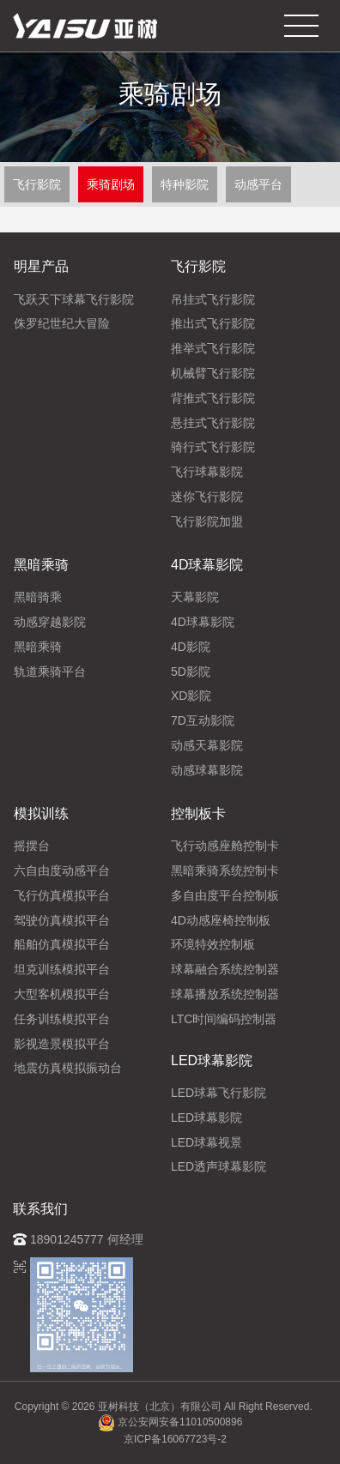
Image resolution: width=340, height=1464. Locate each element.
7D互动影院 (202, 720)
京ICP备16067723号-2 (175, 1439)
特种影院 (185, 184)
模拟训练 (41, 813)
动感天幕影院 (207, 745)
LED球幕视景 (206, 1142)
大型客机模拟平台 (62, 994)
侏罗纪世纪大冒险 (62, 323)
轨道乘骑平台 (50, 671)
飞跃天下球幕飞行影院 (74, 299)
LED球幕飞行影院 (218, 1093)
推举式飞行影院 (213, 348)
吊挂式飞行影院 (213, 299)
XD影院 (191, 695)
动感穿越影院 (50, 622)
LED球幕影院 (211, 1060)
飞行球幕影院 (207, 472)
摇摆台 (32, 845)
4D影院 (190, 647)
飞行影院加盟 (207, 521)
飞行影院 (37, 184)
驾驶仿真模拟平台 (62, 920)
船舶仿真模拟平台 (62, 944)
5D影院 (190, 671)
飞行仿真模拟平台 (62, 895)
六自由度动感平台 (62, 870)
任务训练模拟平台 (62, 1019)
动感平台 (258, 184)
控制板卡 (198, 813)
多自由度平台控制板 (225, 895)
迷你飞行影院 (207, 496)
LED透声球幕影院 (218, 1166)
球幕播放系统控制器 (225, 994)
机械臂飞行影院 (213, 373)
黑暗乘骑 (41, 564)
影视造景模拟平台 (62, 1044)
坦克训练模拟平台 (62, 969)
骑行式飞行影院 (213, 447)
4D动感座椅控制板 (220, 920)
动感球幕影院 (207, 770)
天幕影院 (195, 597)
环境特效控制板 (213, 944)
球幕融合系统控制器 (225, 969)
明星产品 (41, 266)
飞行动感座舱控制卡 (225, 845)
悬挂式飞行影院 (213, 423)
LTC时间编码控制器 (223, 1019)
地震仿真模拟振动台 (68, 1068)
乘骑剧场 (111, 184)
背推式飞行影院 (213, 398)
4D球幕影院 (207, 564)
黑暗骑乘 (38, 597)
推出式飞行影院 (213, 323)
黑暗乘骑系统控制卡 (225, 870)
